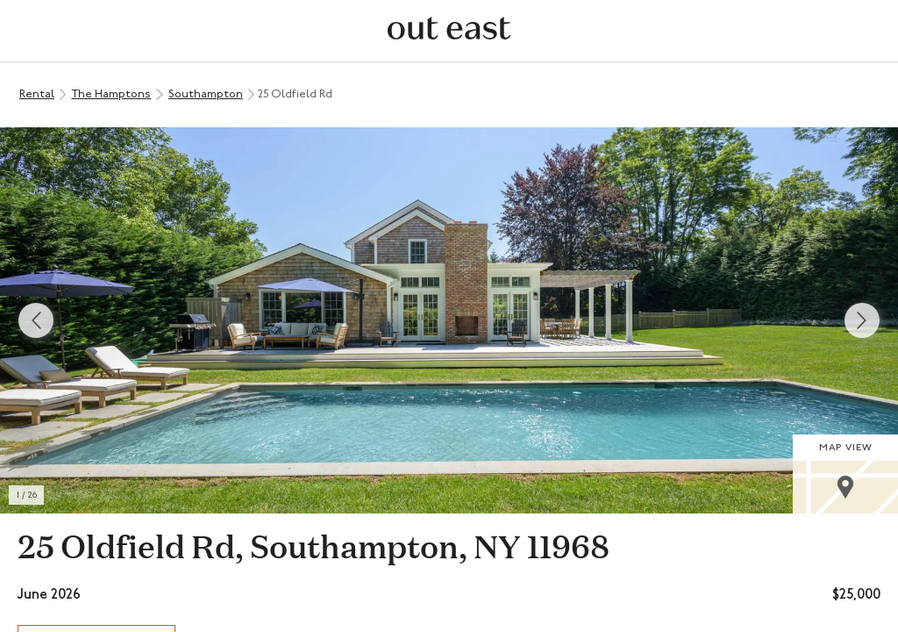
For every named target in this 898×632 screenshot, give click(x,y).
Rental (36, 94)
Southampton (205, 94)
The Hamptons (111, 94)
